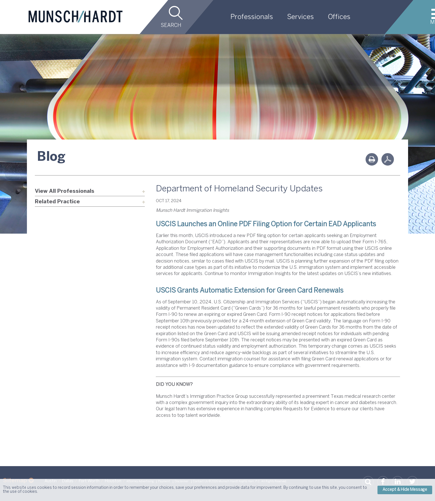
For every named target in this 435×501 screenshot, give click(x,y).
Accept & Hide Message (405, 490)
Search (171, 25)
